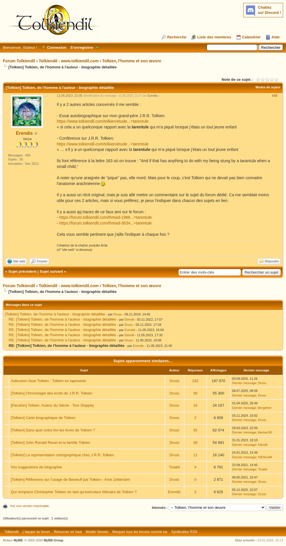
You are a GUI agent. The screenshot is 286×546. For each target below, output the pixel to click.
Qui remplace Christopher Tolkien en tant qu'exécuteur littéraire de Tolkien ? (74, 492)
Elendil (129, 319)
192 (195, 381)
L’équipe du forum (36, 532)
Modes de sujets (267, 87)
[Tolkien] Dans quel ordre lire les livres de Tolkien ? (53, 430)
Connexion (56, 47)
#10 (274, 95)
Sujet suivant (51, 271)
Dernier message (244, 383)
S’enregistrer (81, 47)
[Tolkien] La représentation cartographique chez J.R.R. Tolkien (62, 455)
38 (195, 393)
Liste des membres (214, 37)
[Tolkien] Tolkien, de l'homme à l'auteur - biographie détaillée (55, 314)
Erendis (24, 133)
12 (195, 455)
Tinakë (174, 467)
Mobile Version (97, 532)
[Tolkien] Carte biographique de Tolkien (43, 418)
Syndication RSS (184, 532)
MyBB (18, 540)
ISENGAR (265, 457)
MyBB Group (53, 540)
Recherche (176, 37)
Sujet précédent (22, 271)
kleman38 (265, 432)
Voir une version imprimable (29, 506)
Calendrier (251, 37)
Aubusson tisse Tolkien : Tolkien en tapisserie (48, 381)
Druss (118, 314)
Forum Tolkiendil (19, 61)
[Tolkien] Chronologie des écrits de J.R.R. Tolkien (51, 393)
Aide (276, 37)
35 (195, 430)
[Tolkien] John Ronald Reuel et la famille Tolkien (50, 442)
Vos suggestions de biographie (36, 467)
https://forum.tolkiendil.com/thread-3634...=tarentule (105, 223)
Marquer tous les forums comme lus (140, 532)
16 (195, 405)
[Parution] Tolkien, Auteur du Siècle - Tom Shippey (52, 405)
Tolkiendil (11, 532)
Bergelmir (265, 408)
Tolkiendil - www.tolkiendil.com (69, 61)
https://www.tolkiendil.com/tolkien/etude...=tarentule (103, 121)
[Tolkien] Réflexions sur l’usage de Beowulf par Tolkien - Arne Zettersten (70, 479)
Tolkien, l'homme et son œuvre (131, 61)
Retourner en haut (68, 532)
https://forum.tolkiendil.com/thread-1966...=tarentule (105, 217)
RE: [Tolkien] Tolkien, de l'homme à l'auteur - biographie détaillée (62, 319)
